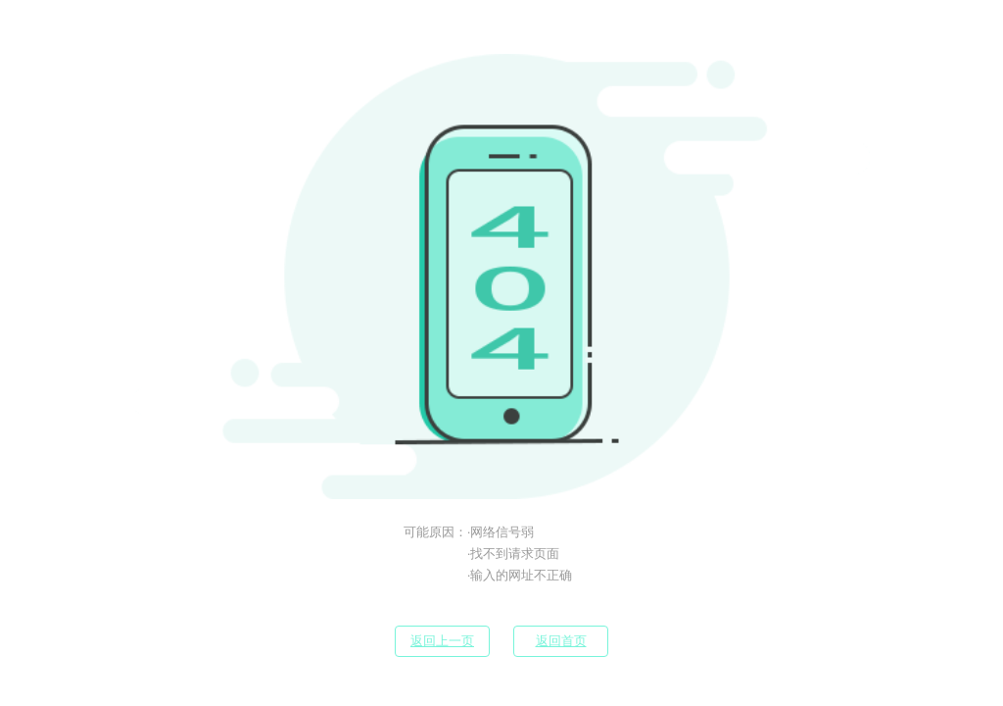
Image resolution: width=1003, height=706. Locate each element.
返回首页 (561, 640)
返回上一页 (442, 640)
